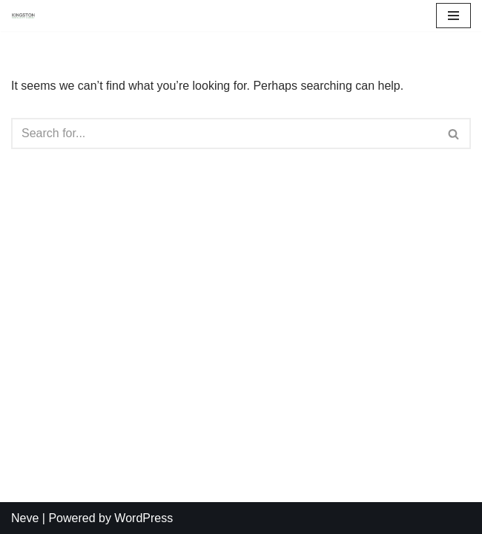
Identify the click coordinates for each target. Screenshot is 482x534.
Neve (25, 518)
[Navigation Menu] (453, 15)
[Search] (224, 133)
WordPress (143, 518)
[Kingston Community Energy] (23, 16)
